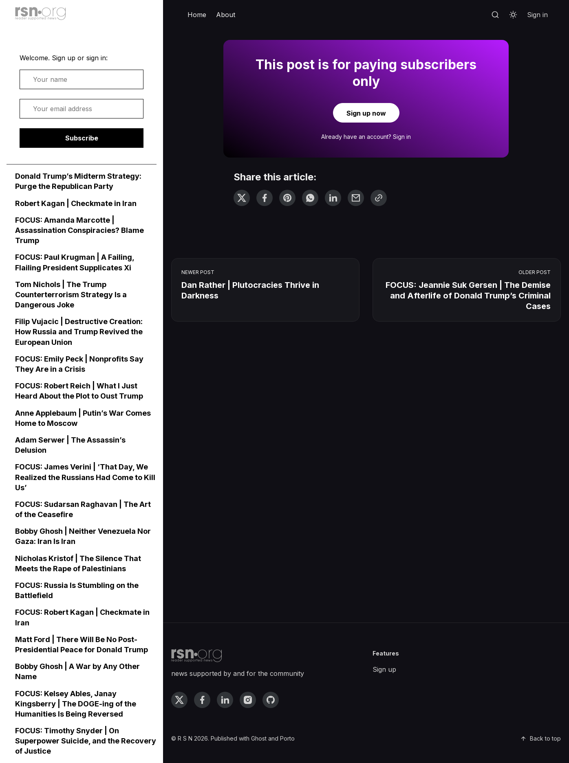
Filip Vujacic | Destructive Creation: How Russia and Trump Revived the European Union (79, 331)
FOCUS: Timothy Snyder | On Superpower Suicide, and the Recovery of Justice (85, 740)
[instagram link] (248, 700)
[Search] (495, 15)
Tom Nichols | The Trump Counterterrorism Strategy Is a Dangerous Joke (71, 294)
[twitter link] (179, 700)
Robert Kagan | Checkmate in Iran (76, 203)
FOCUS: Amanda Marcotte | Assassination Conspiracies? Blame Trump (79, 230)
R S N (185, 738)
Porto (287, 738)
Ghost (259, 738)
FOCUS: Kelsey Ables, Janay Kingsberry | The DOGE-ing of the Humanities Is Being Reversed (75, 703)
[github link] (270, 700)
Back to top (540, 738)
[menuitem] (196, 15)
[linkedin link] (225, 700)
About (225, 15)
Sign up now (366, 113)
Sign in (537, 15)
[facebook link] (202, 700)
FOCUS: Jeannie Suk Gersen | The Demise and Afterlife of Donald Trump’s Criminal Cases (468, 295)
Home (196, 15)
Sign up (384, 669)
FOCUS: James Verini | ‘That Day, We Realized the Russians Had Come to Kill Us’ (85, 477)
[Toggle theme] (513, 15)
